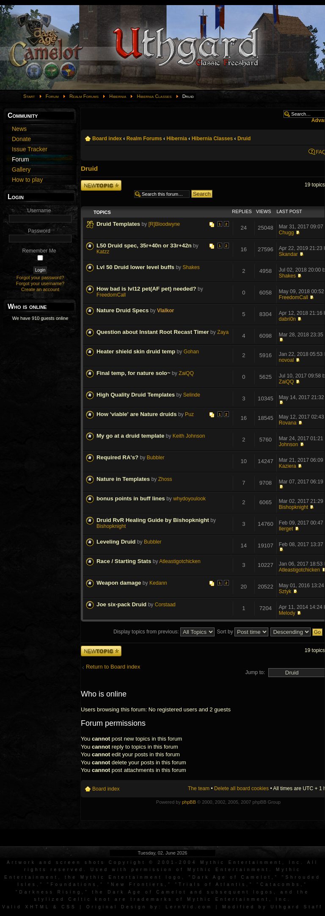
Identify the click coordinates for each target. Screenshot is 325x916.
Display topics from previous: (164, 632)
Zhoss (165, 479)
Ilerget (286, 529)
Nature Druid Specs (122, 310)
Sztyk (285, 591)
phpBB (189, 802)
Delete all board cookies (241, 788)
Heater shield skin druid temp (135, 351)
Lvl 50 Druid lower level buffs (135, 267)
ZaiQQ (186, 373)
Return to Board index (113, 666)
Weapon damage (118, 583)
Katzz (102, 252)
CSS (69, 907)
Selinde (191, 395)
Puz (189, 414)
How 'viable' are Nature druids (136, 414)
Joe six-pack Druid (121, 604)
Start (29, 96)
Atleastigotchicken (179, 561)
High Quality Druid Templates (135, 394)
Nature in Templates (123, 479)
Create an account (40, 289)
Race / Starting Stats (123, 561)
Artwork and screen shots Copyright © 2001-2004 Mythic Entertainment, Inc (154, 862)
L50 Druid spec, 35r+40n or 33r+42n (144, 245)
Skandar (288, 254)
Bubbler (156, 458)
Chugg (286, 233)
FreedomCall (111, 295)
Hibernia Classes (154, 96)
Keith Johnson (189, 436)
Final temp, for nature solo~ (133, 373)
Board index (107, 139)
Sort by (242, 632)
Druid (244, 139)
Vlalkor (165, 311)
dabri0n (287, 319)
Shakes (191, 267)
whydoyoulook (189, 499)
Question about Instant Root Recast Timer (152, 332)
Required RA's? (117, 457)
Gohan (191, 352)
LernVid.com (188, 907)
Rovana (288, 423)
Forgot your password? (40, 277)
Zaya (223, 332)
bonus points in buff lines (130, 498)
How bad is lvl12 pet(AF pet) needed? (146, 289)
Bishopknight (293, 507)
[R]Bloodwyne (164, 224)
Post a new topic (101, 185)
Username (39, 211)
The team (198, 788)
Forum (52, 96)
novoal (286, 360)
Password (39, 231)
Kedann (158, 583)
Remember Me (39, 251)
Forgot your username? (40, 283)
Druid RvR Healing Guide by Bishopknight (152, 520)
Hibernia (117, 96)
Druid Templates (118, 224)
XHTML (37, 907)
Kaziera (287, 466)
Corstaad (165, 605)
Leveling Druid (115, 541)
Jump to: (255, 672)
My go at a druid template (130, 436)
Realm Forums (84, 96)
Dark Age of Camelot (231, 877)
